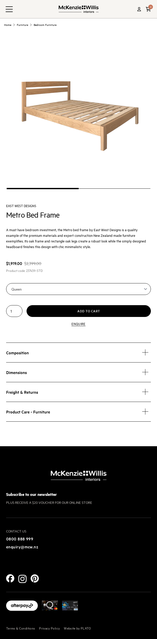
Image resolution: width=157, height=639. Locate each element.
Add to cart (88, 310)
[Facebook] (10, 578)
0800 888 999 (19, 538)
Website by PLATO (77, 628)
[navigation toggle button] (9, 9)
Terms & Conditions (20, 628)
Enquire (78, 323)
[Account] (139, 9)
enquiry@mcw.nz (22, 546)
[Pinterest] (35, 578)
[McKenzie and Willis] (79, 9)
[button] (148, 9)
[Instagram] (22, 579)
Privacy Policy (49, 628)
